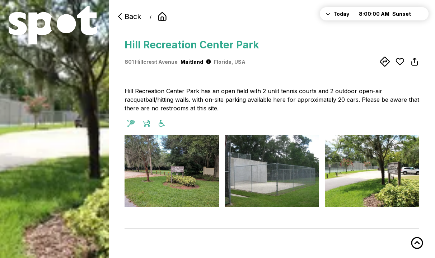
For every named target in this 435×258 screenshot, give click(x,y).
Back (128, 16)
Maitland (196, 62)
